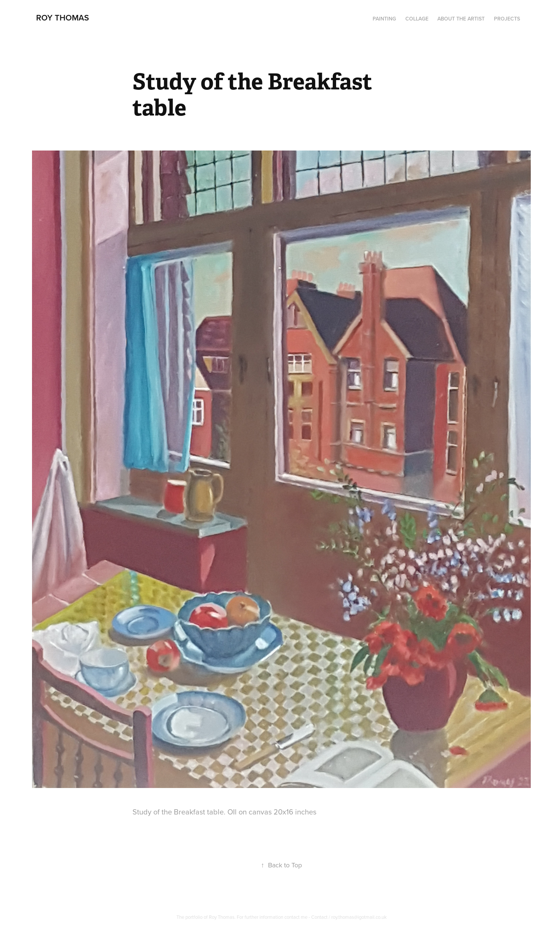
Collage (416, 18)
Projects (507, 18)
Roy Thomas (62, 17)
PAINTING (384, 18)
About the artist (461, 18)
